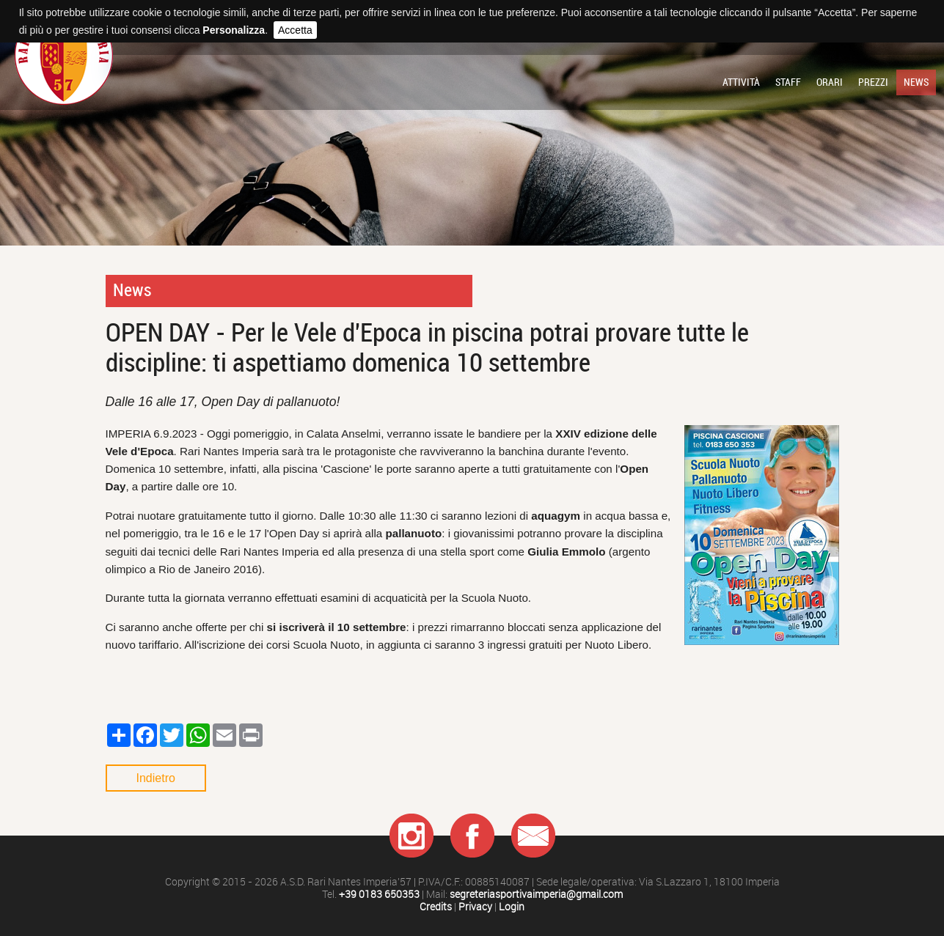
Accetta (295, 30)
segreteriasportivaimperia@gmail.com (536, 894)
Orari (829, 82)
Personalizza (233, 30)
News (916, 82)
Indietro (155, 778)
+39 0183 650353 (379, 894)
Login (511, 907)
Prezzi (873, 82)
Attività (741, 82)
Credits (436, 907)
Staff (788, 82)
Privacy (475, 907)
